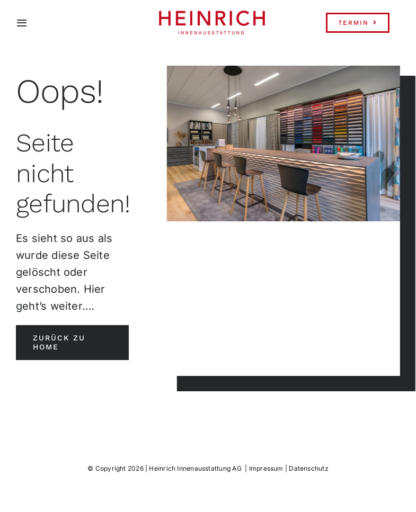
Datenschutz (308, 468)
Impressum (266, 468)
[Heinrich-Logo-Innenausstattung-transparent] (212, 15)
